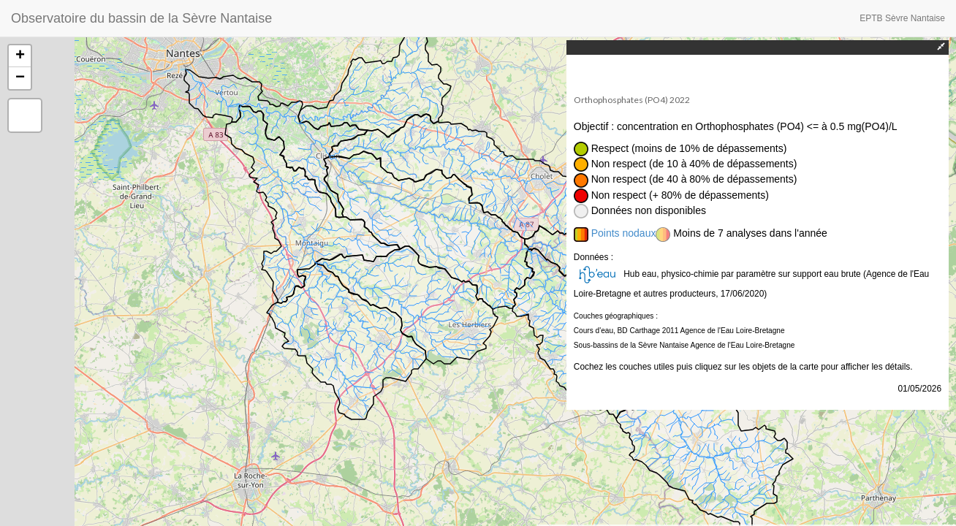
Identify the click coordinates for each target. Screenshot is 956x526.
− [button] (20, 78)
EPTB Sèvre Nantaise (902, 18)
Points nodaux (623, 233)
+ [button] (20, 56)
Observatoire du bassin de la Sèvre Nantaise (141, 18)
